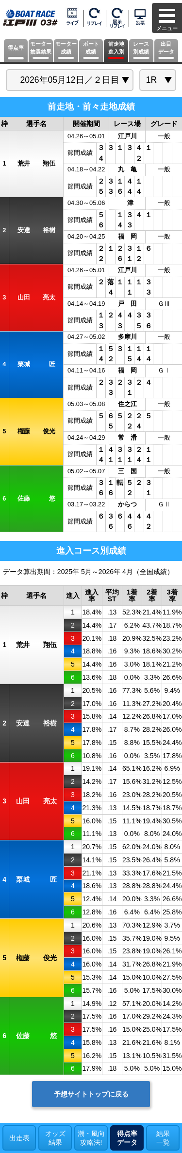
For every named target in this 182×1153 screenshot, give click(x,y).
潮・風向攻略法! (91, 1138)
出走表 (19, 1138)
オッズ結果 (55, 1138)
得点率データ (127, 1138)
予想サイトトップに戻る (91, 1094)
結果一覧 (163, 1138)
